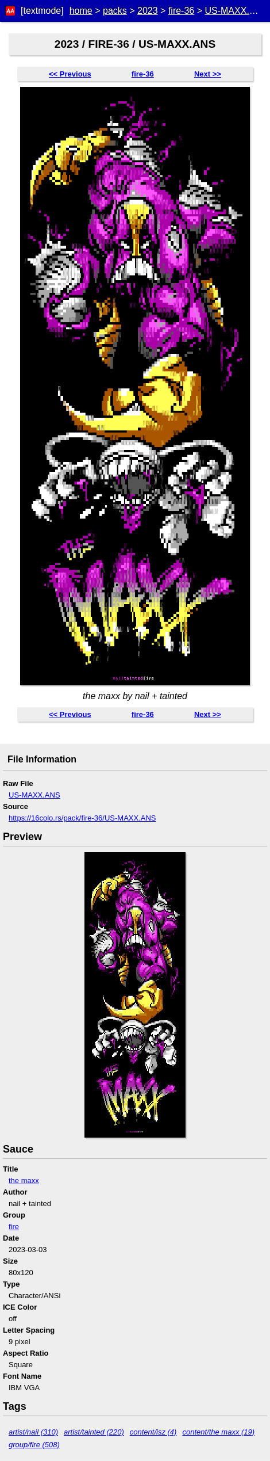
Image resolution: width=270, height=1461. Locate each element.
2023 (147, 11)
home (81, 11)
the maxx (24, 1180)
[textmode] (42, 11)
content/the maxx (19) (218, 1432)
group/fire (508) (34, 1444)
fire (14, 1226)
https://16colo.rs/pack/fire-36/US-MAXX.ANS (82, 818)
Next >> (207, 74)
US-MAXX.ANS (236, 11)
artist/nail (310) (33, 1432)
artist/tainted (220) (94, 1432)
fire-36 (181, 11)
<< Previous (70, 74)
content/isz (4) (153, 1432)
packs (115, 11)
